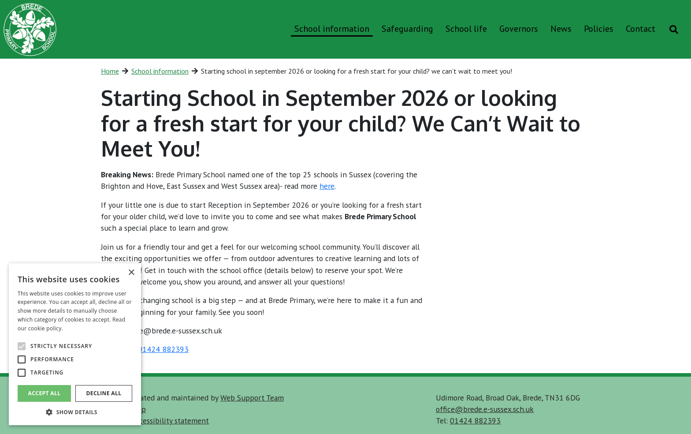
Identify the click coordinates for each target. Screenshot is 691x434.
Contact (640, 28)
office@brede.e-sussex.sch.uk (485, 409)
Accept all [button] (44, 393)
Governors (518, 28)
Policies (598, 28)
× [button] (131, 272)
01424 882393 (163, 349)
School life (466, 28)
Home (110, 71)
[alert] (75, 344)
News (561, 28)
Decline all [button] (104, 393)
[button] (75, 412)
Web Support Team (252, 398)
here (326, 186)
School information (331, 28)
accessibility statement (170, 420)
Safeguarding (407, 28)
